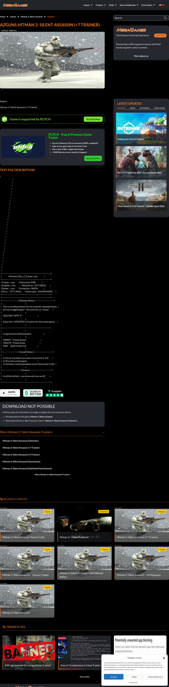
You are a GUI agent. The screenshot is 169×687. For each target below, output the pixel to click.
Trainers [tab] (121, 108)
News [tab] (132, 108)
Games (13, 16)
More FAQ (84, 677)
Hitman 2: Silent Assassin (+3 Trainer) (21, 454)
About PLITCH (93, 158)
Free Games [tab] (159, 108)
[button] (164, 658)
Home (2, 16)
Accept (114, 677)
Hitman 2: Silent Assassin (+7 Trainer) (21, 447)
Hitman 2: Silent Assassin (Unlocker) (61, 420)
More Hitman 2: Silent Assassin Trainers (52, 474)
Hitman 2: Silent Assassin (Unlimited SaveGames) (27, 468)
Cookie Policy (133, 682)
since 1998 (160, 35)
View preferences (155, 677)
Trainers (51, 16)
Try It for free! (93, 119)
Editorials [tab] (145, 108)
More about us (141, 56)
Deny (134, 677)
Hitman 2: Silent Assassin (32, 16)
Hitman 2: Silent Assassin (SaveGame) (21, 461)
